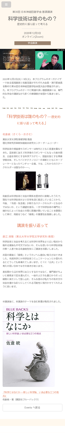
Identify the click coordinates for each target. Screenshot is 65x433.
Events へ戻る (32, 407)
